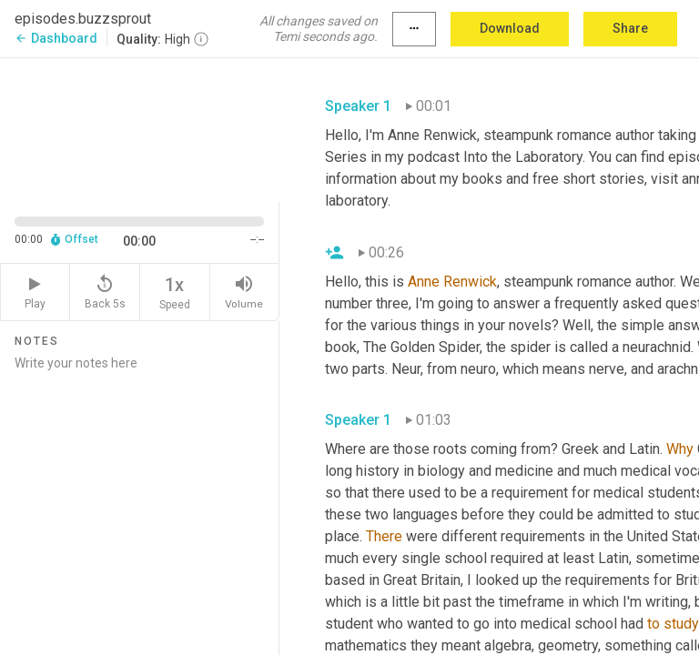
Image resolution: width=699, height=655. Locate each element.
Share (630, 28)
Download (510, 28)
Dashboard (56, 38)
